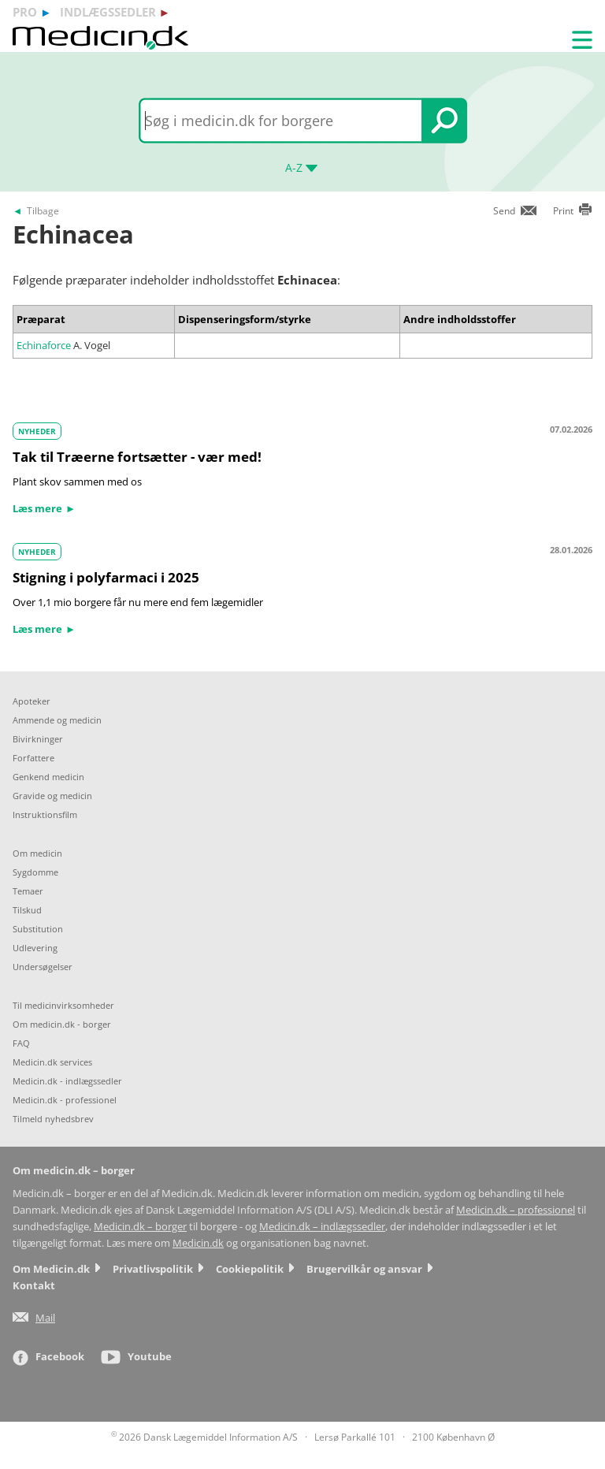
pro (25, 12)
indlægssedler (108, 12)
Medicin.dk (198, 1243)
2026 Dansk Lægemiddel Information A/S (204, 1437)
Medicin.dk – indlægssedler (322, 1226)
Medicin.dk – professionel (515, 1210)
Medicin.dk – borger (140, 1226)
